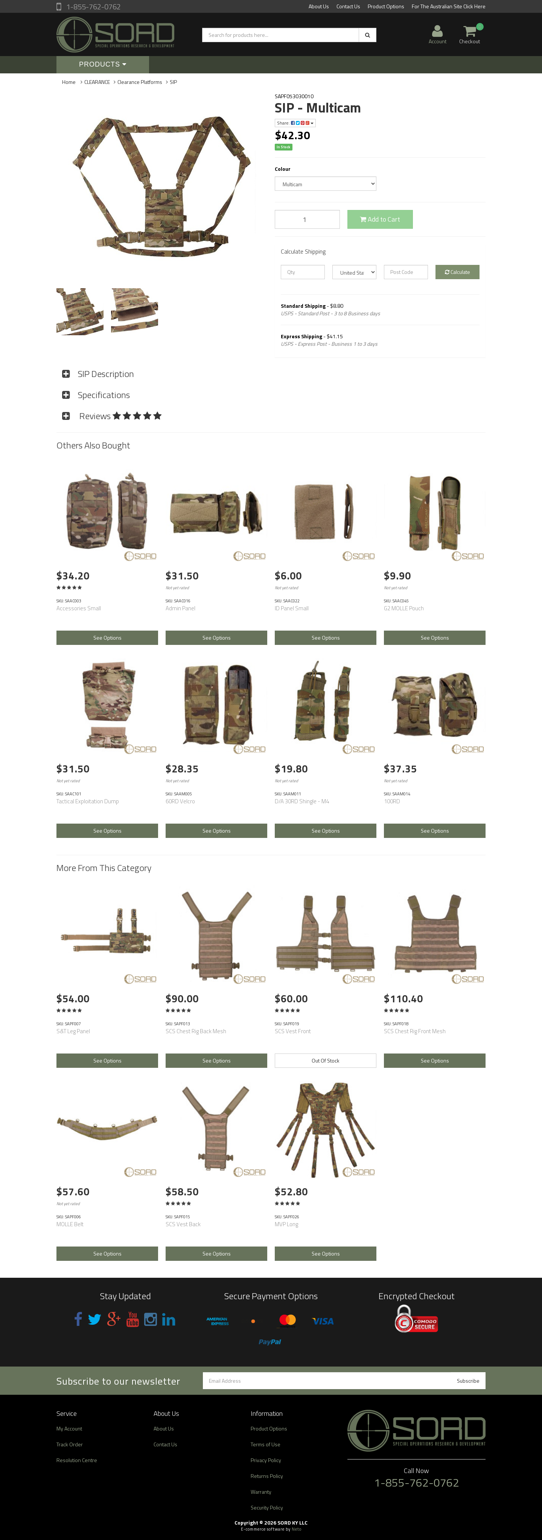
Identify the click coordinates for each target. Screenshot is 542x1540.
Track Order (69, 1444)
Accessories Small (78, 608)
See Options (107, 638)
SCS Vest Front (293, 1031)
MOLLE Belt (70, 1224)
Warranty (261, 1492)
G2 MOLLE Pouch (404, 608)
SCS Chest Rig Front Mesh (415, 1031)
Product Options (386, 6)
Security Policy (267, 1507)
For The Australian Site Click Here (449, 6)
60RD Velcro (180, 801)
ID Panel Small (292, 608)
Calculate (457, 272)
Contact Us (348, 6)
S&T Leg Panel (73, 1031)
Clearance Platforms (139, 82)
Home (69, 82)
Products (102, 64)
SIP (173, 82)
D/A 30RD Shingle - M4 (302, 801)
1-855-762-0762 (93, 6)
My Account (69, 1428)
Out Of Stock (326, 1060)
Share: (295, 122)
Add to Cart (380, 219)
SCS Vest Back (183, 1224)
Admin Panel (180, 608)
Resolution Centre (76, 1460)
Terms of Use (265, 1444)
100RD (392, 801)
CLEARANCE (97, 82)
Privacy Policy (266, 1460)
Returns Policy (267, 1476)
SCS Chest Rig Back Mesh (196, 1031)
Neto (296, 1529)
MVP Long (286, 1224)
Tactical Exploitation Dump (87, 801)
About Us (319, 6)
